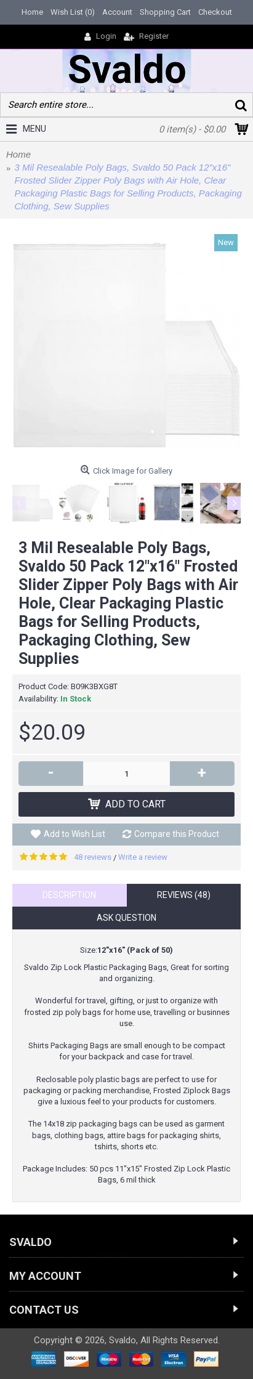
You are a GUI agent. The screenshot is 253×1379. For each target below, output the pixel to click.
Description (69, 895)
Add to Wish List (74, 834)
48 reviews (92, 857)
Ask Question (126, 918)
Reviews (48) (184, 895)
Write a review (142, 857)
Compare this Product (176, 834)
